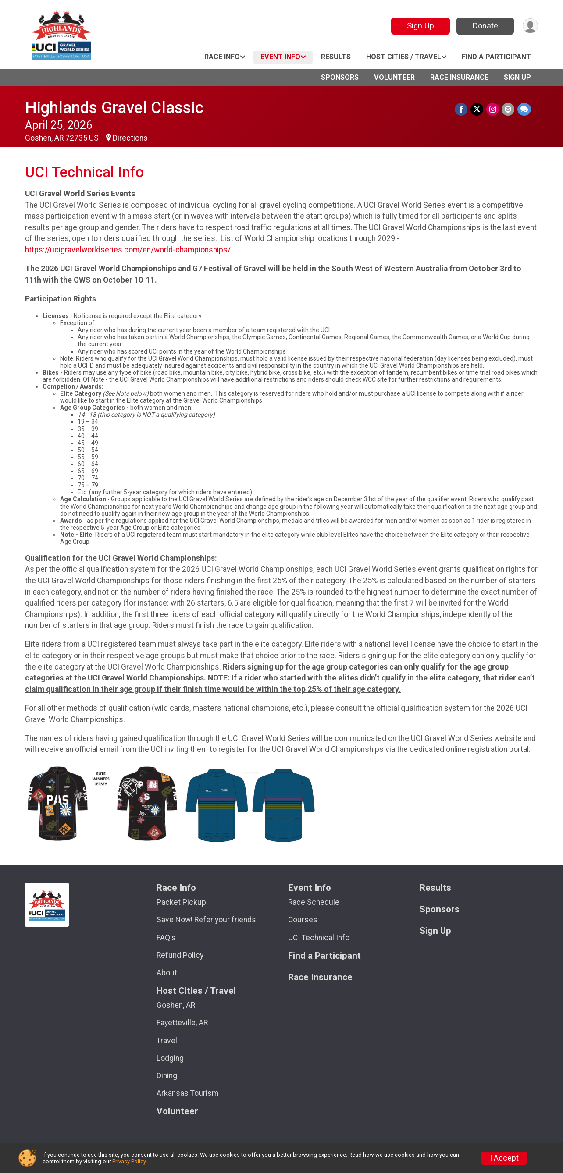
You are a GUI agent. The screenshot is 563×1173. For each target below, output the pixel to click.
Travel (167, 1040)
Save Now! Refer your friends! (207, 919)
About (167, 972)
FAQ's (166, 937)
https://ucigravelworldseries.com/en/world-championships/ (128, 249)
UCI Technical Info (318, 937)
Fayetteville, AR (182, 1022)
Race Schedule (313, 902)
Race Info (222, 57)
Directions (130, 138)
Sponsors (340, 77)
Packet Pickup (181, 902)
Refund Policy (180, 955)
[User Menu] (530, 26)
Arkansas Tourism (187, 1093)
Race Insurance (459, 77)
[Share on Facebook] (462, 109)
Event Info (280, 57)
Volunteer (394, 77)
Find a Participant (496, 57)
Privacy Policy (129, 1161)
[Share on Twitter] (477, 109)
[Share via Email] (508, 109)
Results (336, 57)
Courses (302, 919)
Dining (167, 1075)
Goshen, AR (176, 1005)
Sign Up (419, 25)
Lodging (170, 1058)
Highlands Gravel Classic (114, 107)
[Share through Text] (524, 109)
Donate (484, 25)
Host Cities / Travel (403, 57)
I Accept (504, 1158)
